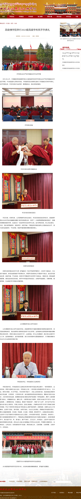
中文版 (8, 23)
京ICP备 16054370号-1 (5, 498)
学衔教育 (30, 16)
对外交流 (68, 16)
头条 (15, 23)
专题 (77, 16)
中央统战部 (12, 481)
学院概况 (21, 16)
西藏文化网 (27, 481)
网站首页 (2, 23)
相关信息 (65, 47)
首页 (3, 16)
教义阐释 (40, 16)
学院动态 (11, 16)
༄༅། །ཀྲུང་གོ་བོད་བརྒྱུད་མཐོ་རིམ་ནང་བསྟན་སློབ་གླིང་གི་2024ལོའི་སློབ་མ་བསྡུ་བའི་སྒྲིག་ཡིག (71, 56)
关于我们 (53, 492)
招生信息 (59, 16)
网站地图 (70, 492)
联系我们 (62, 492)
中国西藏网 (19, 481)
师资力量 (49, 16)
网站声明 (78, 492)
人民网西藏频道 (43, 481)
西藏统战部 (34, 481)
